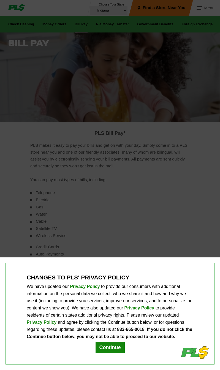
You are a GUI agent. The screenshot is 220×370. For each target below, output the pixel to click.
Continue (110, 347)
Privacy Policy (85, 286)
